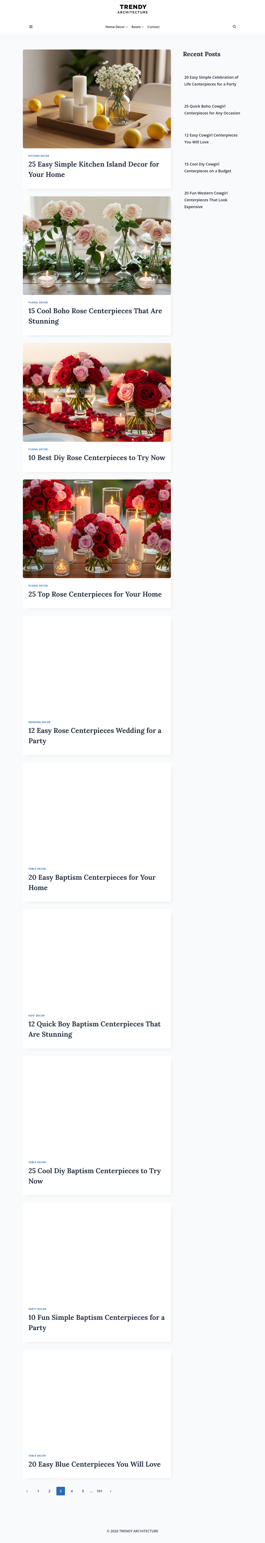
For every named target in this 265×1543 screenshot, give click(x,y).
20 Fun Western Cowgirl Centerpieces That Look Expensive (206, 199)
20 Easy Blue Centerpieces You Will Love (94, 1464)
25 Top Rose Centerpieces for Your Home (95, 594)
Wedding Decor (39, 722)
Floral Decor (38, 302)
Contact (153, 27)
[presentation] (97, 99)
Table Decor (37, 868)
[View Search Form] (234, 26)
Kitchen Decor (38, 155)
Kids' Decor (36, 1015)
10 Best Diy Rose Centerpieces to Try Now (96, 457)
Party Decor (37, 1309)
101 (99, 1491)
